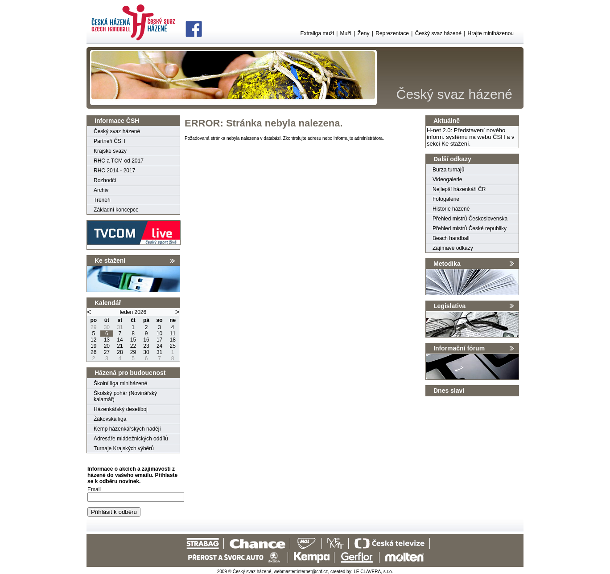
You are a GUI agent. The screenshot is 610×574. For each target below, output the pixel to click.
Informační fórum (459, 348)
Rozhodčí (105, 180)
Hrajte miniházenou (491, 33)
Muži (345, 33)
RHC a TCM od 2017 (119, 161)
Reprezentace (392, 33)
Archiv (101, 190)
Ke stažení (110, 260)
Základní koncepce (116, 210)
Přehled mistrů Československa (470, 219)
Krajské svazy (110, 151)
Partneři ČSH (109, 141)
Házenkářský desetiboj (121, 409)
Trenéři (102, 200)
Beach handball (451, 238)
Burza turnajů (448, 170)
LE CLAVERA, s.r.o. (373, 571)
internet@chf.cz (312, 571)
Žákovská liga (110, 419)
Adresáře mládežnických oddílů (131, 439)
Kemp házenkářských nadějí (127, 429)
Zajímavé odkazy (453, 248)
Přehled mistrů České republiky (470, 228)
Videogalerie (447, 179)
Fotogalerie (446, 199)
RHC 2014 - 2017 (114, 170)
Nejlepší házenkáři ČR (459, 189)
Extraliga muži (317, 33)
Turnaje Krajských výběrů (124, 448)
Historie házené (451, 209)
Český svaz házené (438, 33)
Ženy (364, 33)
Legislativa (449, 305)
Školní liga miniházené (120, 383)
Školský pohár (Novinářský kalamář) (125, 396)
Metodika (447, 263)
